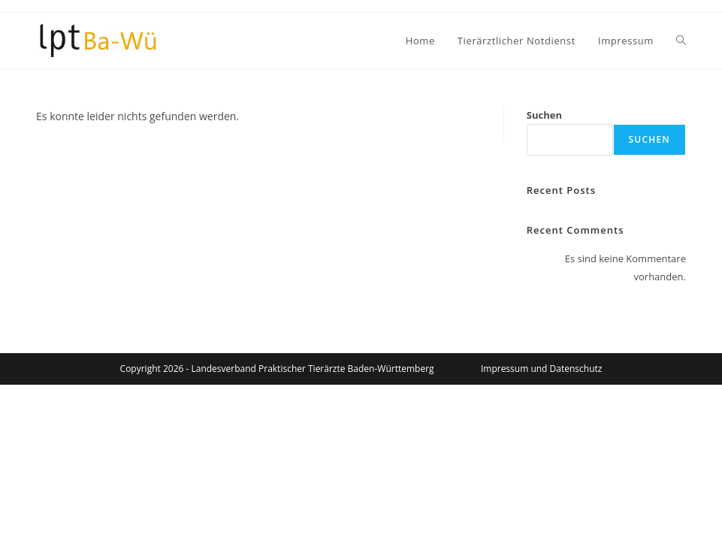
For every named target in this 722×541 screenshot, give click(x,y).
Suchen (544, 115)
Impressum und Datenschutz (541, 368)
